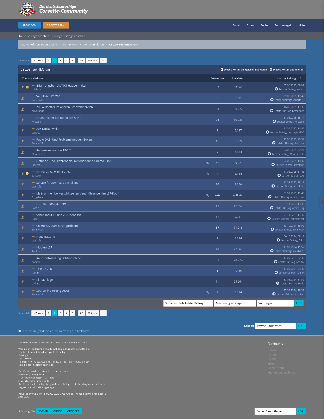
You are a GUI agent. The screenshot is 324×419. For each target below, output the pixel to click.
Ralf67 (35, 208)
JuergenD (37, 165)
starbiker (299, 143)
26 (217, 120)
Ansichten (238, 78)
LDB (302, 175)
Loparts (36, 132)
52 (217, 87)
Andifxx (36, 251)
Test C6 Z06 (44, 269)
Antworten (217, 78)
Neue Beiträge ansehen (34, 36)
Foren (250, 25)
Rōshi (101, 393)
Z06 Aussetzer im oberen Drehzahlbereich (64, 107)
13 (217, 206)
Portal (236, 25)
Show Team (276, 368)
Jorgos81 (36, 121)
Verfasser (39, 78)
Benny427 (37, 143)
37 (217, 227)
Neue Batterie (45, 237)
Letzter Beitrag (287, 78)
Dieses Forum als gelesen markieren (244, 69)
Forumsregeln (283, 25)
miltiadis (36, 89)
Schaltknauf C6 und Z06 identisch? (59, 215)
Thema (26, 78)
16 (217, 184)
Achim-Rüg (298, 208)
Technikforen (70, 44)
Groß (57, 411)
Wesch (300, 89)
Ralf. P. (35, 273)
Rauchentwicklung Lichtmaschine (58, 258)
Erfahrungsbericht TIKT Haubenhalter (61, 85)
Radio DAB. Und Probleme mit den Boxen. (64, 139)
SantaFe (36, 175)
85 (81, 60)
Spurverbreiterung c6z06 (53, 290)
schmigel (299, 294)
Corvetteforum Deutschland (39, 44)
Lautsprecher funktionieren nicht (58, 118)
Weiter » (92, 60)
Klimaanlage (44, 280)
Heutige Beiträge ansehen (68, 36)
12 (217, 217)
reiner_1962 (297, 197)
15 (217, 141)
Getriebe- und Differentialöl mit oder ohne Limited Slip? (73, 161)
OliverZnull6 (39, 154)
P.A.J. (301, 240)
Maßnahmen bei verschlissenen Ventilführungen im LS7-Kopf (77, 193)
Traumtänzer (296, 219)
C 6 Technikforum (94, 44)
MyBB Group (66, 393)
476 (217, 195)
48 (217, 249)
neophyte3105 (296, 132)
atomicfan (299, 165)
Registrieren (55, 25)
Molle (301, 283)
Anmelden (29, 25)
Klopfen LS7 (44, 247)
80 (217, 109)
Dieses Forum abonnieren (286, 69)
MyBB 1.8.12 (38, 393)
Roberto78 (38, 100)
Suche (264, 25)
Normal (43, 411)
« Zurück (38, 60)
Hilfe (302, 25)
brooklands (38, 111)
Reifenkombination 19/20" (53, 150)
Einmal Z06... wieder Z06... (53, 172)
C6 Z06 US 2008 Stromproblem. (57, 226)
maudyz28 (298, 251)
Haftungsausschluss (281, 372)
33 (217, 260)
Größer (73, 411)
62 (217, 163)
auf (299, 78)
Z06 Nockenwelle (47, 129)
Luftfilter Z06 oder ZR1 (51, 204)
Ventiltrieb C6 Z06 (48, 96)
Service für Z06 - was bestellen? (57, 183)
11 (217, 281)
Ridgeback (37, 197)
